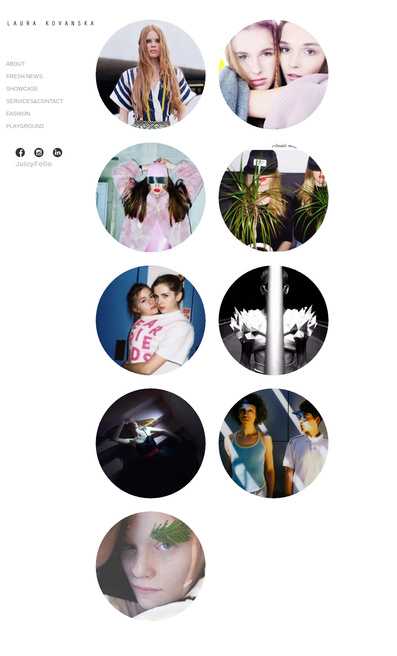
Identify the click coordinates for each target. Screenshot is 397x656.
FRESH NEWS (24, 76)
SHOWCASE (22, 89)
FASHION (18, 114)
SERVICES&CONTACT (34, 101)
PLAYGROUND (25, 126)
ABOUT (15, 64)
